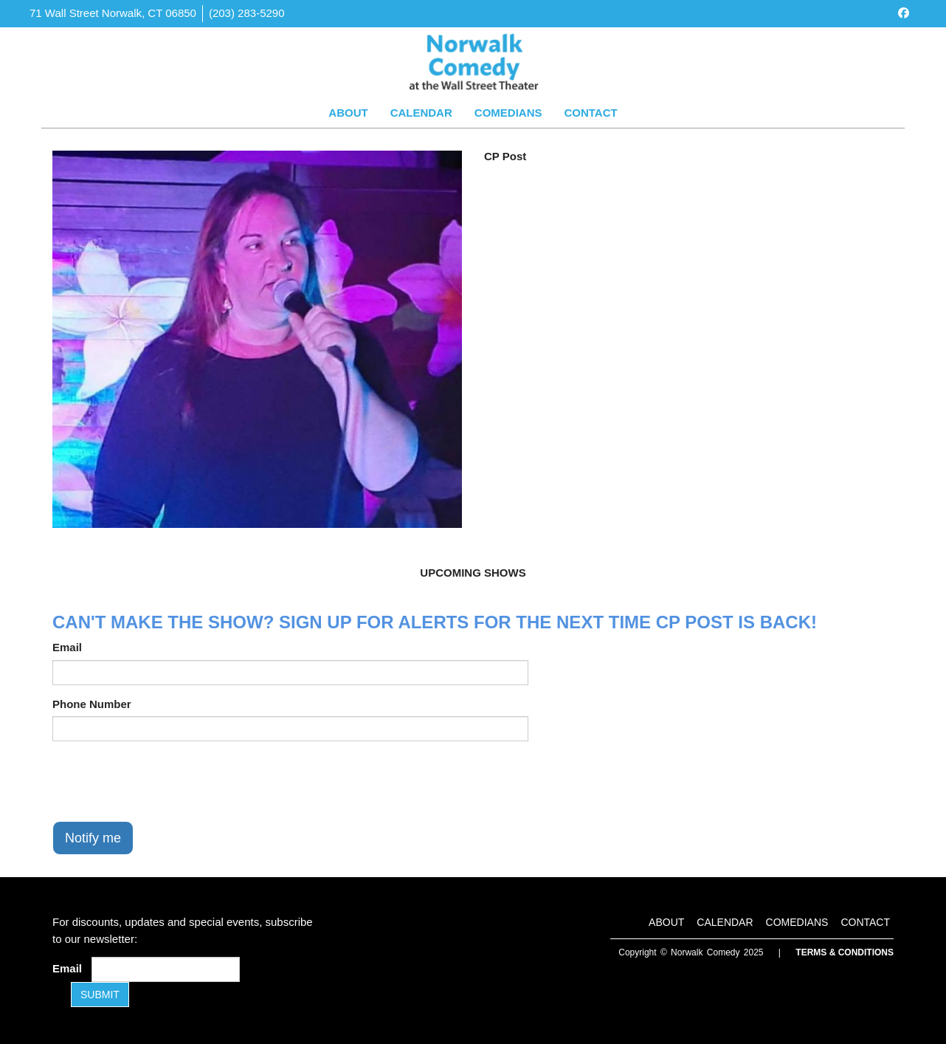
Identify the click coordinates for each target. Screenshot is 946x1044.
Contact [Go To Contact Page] (590, 112)
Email (67, 647)
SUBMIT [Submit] (100, 994)
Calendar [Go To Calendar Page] (421, 112)
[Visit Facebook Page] (903, 13)
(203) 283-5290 (247, 13)
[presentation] (164, 781)
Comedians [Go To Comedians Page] (508, 112)
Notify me (93, 838)
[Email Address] (166, 969)
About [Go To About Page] (347, 112)
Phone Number (91, 704)
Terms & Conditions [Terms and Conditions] (844, 952)
